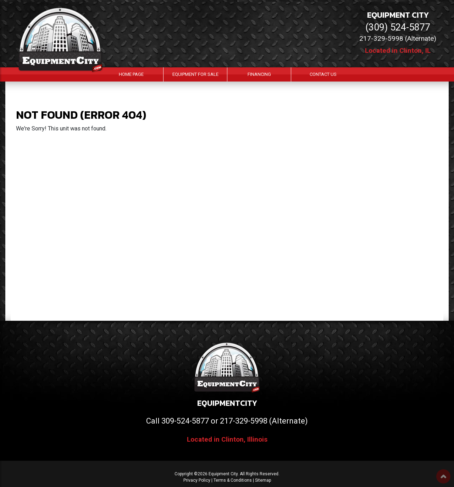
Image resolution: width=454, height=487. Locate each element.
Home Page (131, 74)
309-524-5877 (185, 420)
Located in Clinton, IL (398, 50)
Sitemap (263, 480)
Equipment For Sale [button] (195, 74)
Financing (259, 74)
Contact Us (323, 74)
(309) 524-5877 (397, 27)
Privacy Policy (196, 480)
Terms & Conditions (233, 480)
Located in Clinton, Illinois (227, 439)
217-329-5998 (243, 420)
